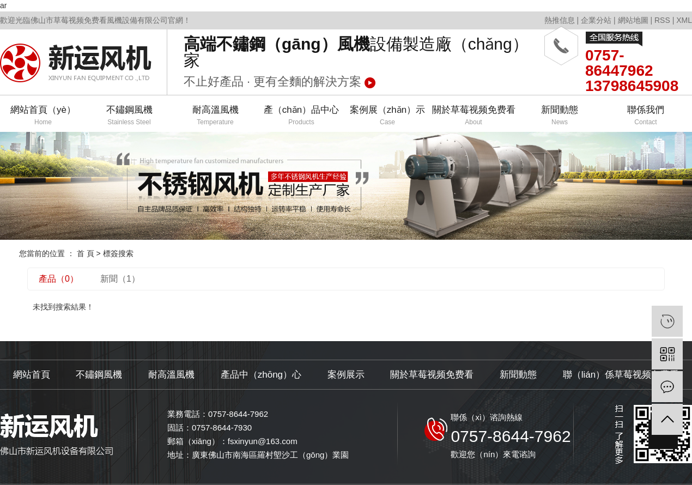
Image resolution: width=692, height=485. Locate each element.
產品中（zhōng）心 (261, 374)
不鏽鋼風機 (129, 116)
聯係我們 (646, 116)
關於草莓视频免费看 (473, 116)
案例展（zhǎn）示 (387, 116)
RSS (662, 20)
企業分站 (596, 20)
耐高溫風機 (215, 116)
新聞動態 (560, 116)
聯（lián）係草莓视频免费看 (621, 374)
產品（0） (58, 278)
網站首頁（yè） (43, 116)
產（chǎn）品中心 (301, 116)
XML (684, 20)
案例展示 (346, 374)
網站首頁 (31, 374)
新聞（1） (120, 278)
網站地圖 (633, 20)
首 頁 (85, 253)
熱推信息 (559, 20)
